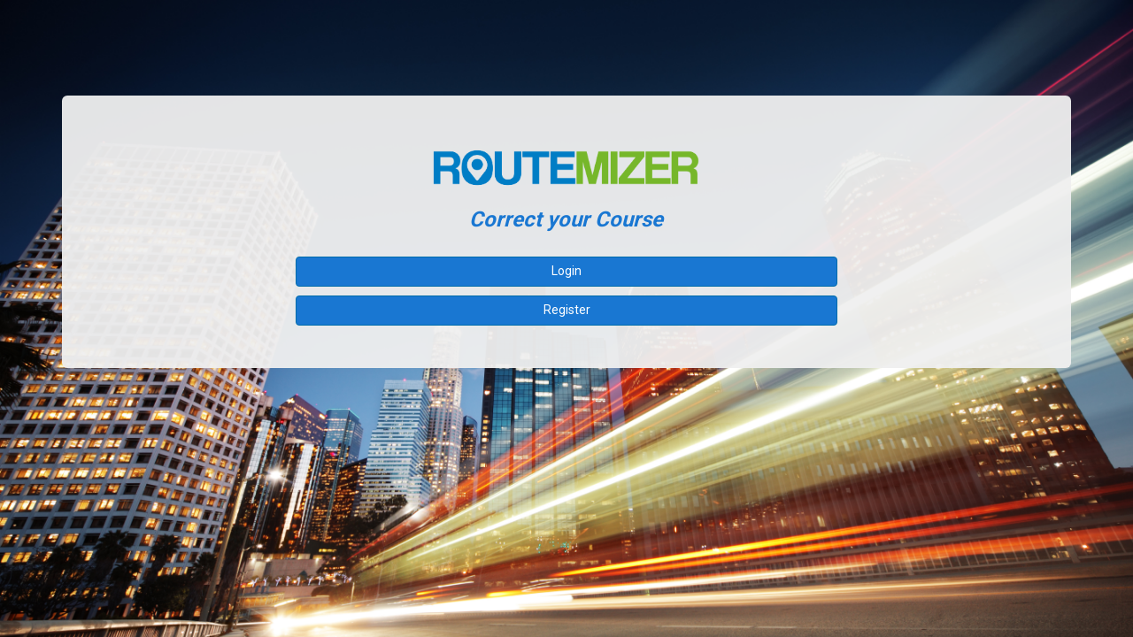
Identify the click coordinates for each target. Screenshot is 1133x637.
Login (566, 271)
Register (566, 310)
